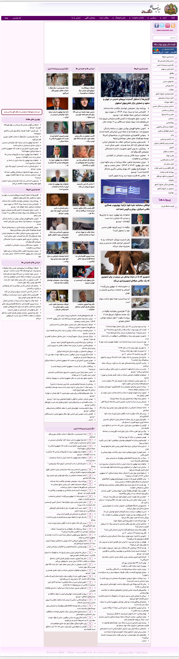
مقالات (173, 90)
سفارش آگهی (90, 18)
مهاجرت (172, 193)
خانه (173, 18)
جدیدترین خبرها (141, 68)
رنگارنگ (173, 180)
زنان (174, 135)
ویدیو (173, 77)
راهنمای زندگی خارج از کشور (165, 184)
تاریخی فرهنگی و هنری (167, 131)
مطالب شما (104, 18)
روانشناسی (171, 123)
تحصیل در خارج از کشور (167, 189)
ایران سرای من (170, 164)
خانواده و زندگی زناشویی (166, 127)
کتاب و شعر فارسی (169, 160)
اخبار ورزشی (171, 85)
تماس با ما (76, 18)
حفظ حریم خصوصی (125, 652)
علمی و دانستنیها (169, 114)
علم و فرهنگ (119, 18)
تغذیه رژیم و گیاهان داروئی (165, 143)
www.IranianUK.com (165, 30)
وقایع (173, 73)
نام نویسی (17, 18)
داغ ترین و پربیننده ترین (58, 68)
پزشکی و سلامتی (169, 110)
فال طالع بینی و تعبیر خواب (165, 168)
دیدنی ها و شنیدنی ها (85, 68)
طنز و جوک (171, 156)
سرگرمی (151, 18)
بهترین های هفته (33, 119)
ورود (6, 18)
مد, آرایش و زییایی (168, 139)
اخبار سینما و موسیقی (167, 98)
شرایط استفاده (141, 652)
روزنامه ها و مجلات (168, 172)
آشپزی (173, 147)
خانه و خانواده (136, 18)
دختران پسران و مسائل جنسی (165, 106)
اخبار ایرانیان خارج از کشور (166, 94)
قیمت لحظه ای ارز (169, 206)
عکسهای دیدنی (170, 81)
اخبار (163, 18)
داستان (173, 118)
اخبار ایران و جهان (169, 69)
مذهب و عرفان (170, 151)
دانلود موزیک (170, 102)
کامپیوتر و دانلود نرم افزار (166, 176)
